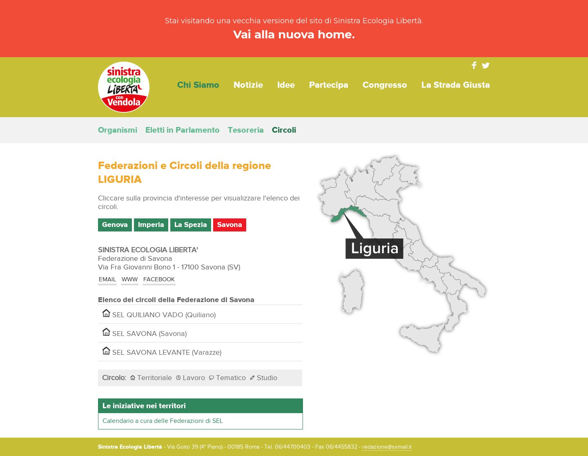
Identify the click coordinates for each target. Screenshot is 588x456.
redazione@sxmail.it (387, 447)
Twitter (486, 65)
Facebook (474, 65)
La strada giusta (455, 85)
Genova (115, 224)
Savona (229, 224)
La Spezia (190, 224)
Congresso (385, 85)
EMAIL (107, 279)
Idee (286, 85)
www (130, 279)
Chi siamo (198, 85)
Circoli (284, 130)
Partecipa (328, 85)
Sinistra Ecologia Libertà (123, 87)
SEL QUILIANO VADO (159, 314)
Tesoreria (246, 130)
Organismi (117, 130)
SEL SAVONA (144, 333)
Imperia (151, 224)
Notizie (248, 85)
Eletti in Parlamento (182, 130)
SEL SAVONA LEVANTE (161, 352)
